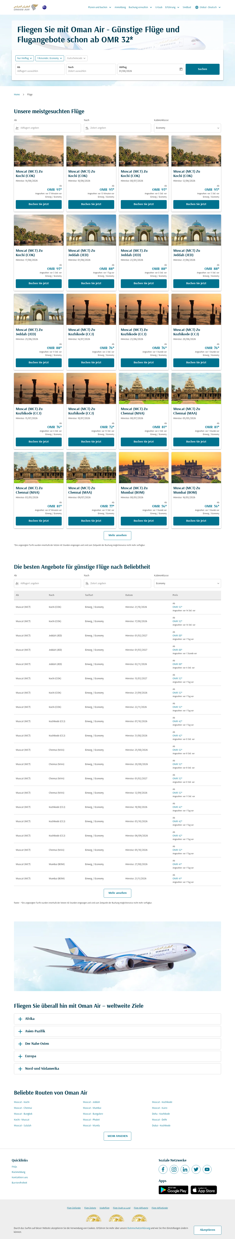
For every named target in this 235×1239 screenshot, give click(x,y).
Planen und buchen (100, 7)
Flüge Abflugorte (141, 1208)
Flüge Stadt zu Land (121, 1208)
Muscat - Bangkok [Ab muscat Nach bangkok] (23, 1114)
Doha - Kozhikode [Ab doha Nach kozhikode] (161, 1114)
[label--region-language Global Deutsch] (208, 7)
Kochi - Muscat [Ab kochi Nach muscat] (21, 1119)
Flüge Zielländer (74, 1208)
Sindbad (187, 7)
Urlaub (158, 7)
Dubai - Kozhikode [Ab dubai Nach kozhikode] (161, 1125)
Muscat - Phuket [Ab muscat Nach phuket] (91, 1119)
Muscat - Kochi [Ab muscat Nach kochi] (21, 1102)
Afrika (26, 1019)
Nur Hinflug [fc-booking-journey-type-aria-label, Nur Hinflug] (23, 58)
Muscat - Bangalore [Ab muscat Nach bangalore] (93, 1114)
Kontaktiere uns (20, 1177)
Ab (18, 67)
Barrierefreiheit (19, 1182)
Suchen (202, 69)
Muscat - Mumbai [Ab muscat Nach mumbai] (92, 1108)
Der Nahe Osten (33, 1044)
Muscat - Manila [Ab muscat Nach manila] (91, 1125)
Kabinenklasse (161, 120)
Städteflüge (104, 1208)
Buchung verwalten (141, 7)
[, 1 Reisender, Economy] (48, 58)
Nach (71, 67)
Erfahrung (173, 7)
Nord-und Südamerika (38, 1068)
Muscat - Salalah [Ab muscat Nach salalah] (22, 1125)
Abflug (122, 67)
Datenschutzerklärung (138, 1228)
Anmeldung (120, 7)
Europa (26, 1056)
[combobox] (40, 71)
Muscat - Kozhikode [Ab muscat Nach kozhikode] (162, 1102)
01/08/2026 (125, 71)
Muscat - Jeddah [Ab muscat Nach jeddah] (91, 1102)
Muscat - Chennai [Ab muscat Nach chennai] (23, 1108)
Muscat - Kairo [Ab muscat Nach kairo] (159, 1108)
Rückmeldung (18, 1172)
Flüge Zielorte (90, 1208)
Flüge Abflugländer (160, 1208)
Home (17, 94)
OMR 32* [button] (117, 40)
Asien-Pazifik (31, 1031)
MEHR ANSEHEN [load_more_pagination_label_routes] (118, 1136)
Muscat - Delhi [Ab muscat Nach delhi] (159, 1119)
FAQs (14, 1167)
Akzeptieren (207, 1230)
